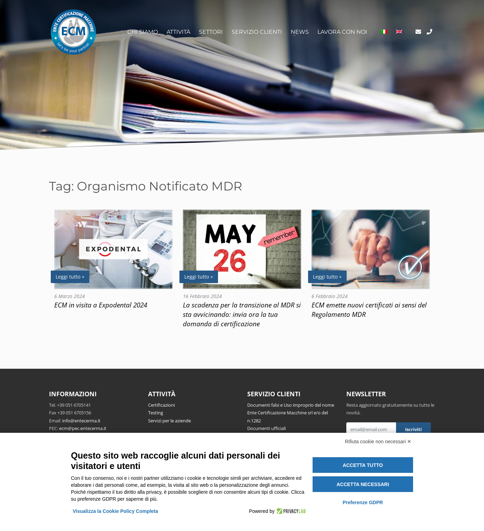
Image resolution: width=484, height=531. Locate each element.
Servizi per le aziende (169, 420)
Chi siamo (142, 32)
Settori (211, 32)
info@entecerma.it (81, 420)
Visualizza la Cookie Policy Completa (115, 511)
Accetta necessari (363, 484)
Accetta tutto (363, 465)
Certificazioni (161, 405)
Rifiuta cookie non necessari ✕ (378, 441)
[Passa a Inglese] (399, 32)
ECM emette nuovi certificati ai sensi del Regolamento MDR (369, 309)
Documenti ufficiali (266, 428)
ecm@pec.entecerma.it (82, 428)
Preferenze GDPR (362, 502)
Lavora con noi (342, 32)
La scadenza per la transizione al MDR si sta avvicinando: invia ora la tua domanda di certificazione (242, 314)
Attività (178, 32)
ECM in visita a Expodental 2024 (100, 305)
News (300, 32)
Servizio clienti (257, 32)
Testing (155, 412)
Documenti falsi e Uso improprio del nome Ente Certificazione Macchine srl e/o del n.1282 (290, 413)
